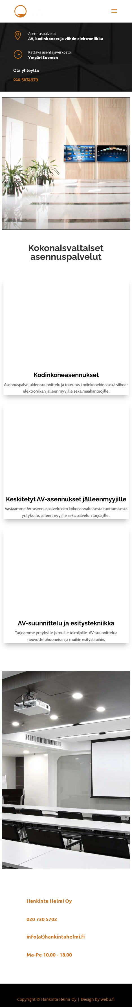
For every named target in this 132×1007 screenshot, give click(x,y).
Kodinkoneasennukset (66, 375)
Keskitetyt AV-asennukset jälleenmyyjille (66, 499)
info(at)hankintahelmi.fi (56, 936)
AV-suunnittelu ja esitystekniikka (66, 623)
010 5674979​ (25, 79)
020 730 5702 (42, 919)
